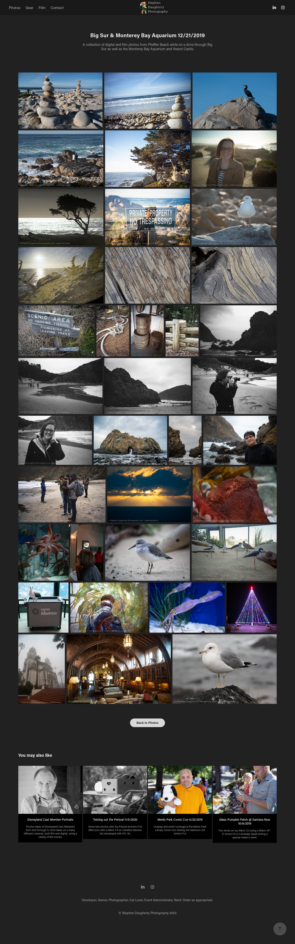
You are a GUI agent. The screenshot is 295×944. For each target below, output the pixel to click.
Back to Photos (147, 723)
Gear (29, 7)
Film (42, 7)
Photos (14, 7)
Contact (57, 7)
